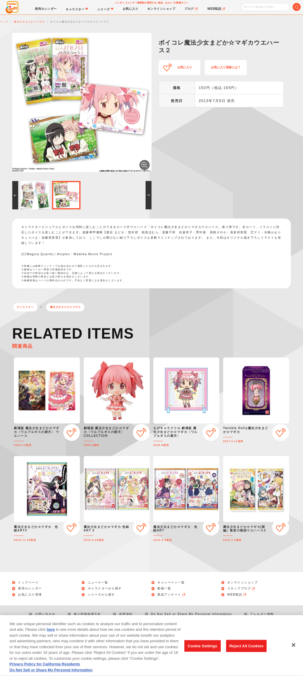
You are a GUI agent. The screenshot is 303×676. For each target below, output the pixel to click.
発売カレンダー (30, 588)
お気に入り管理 (30, 594)
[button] (15, 195)
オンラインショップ (242, 582)
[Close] (293, 650)
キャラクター (25, 307)
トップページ (28, 582)
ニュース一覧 (98, 582)
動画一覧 (164, 588)
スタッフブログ (241, 588)
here (51, 635)
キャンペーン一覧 (171, 582)
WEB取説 (237, 594)
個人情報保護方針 (87, 614)
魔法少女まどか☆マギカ (65, 307)
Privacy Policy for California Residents (44, 670)
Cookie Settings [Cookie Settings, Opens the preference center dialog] (202, 652)
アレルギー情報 (262, 614)
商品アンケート (171, 594)
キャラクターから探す (105, 588)
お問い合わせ (45, 614)
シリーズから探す (101, 594)
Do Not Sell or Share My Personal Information (191, 614)
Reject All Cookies (246, 652)
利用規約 (126, 614)
